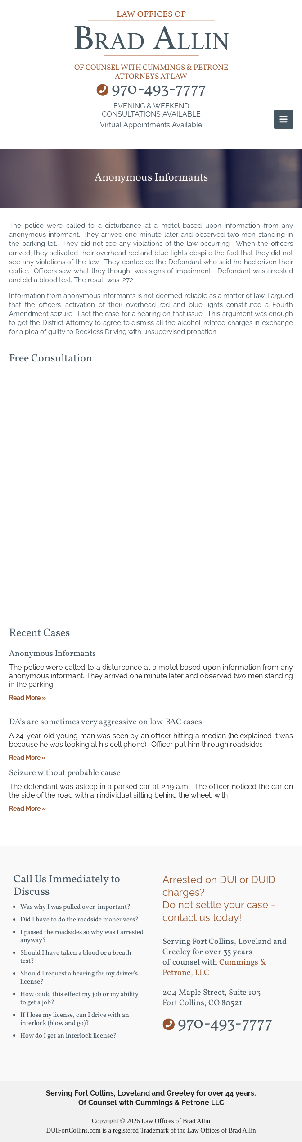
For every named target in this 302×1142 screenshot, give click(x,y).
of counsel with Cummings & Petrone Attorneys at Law (151, 72)
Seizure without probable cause (65, 773)
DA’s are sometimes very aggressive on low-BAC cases (105, 722)
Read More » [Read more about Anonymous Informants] (27, 697)
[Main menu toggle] (283, 119)
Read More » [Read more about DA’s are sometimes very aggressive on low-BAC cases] (27, 757)
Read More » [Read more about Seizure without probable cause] (27, 808)
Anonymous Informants (52, 653)
